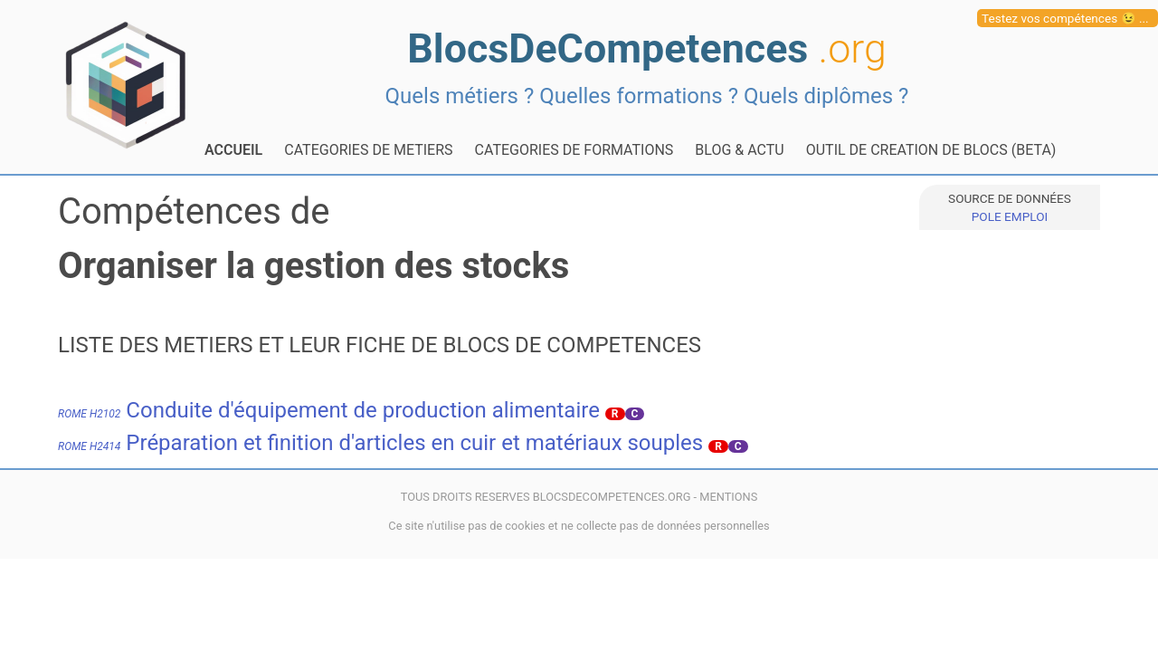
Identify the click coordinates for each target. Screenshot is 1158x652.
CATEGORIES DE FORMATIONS (574, 149)
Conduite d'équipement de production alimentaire (329, 410)
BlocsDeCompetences (647, 48)
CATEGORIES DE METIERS (368, 149)
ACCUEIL (233, 149)
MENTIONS (728, 496)
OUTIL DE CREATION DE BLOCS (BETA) (931, 149)
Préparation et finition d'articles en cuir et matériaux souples (380, 442)
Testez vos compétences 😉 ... (1065, 18)
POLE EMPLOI (1010, 216)
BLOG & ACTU (739, 149)
